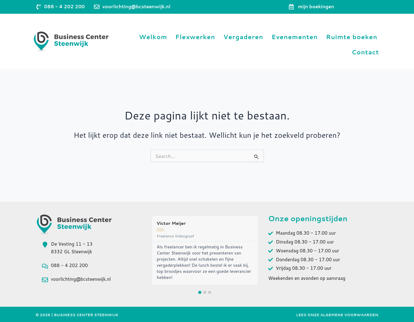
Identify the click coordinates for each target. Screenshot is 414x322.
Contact (365, 52)
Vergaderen (243, 37)
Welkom (153, 37)
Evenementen (294, 37)
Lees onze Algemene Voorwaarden (337, 314)
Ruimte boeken (351, 37)
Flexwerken (195, 37)
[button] (199, 292)
